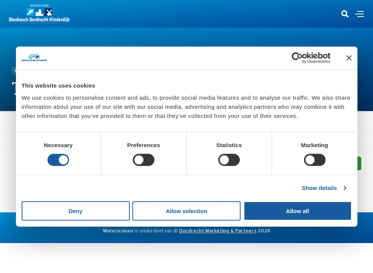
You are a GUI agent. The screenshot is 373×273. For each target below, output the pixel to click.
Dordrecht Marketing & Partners (218, 230)
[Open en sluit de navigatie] (359, 13)
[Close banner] (349, 58)
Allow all (297, 210)
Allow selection (186, 210)
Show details (319, 188)
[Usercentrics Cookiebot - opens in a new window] (297, 58)
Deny (76, 210)
